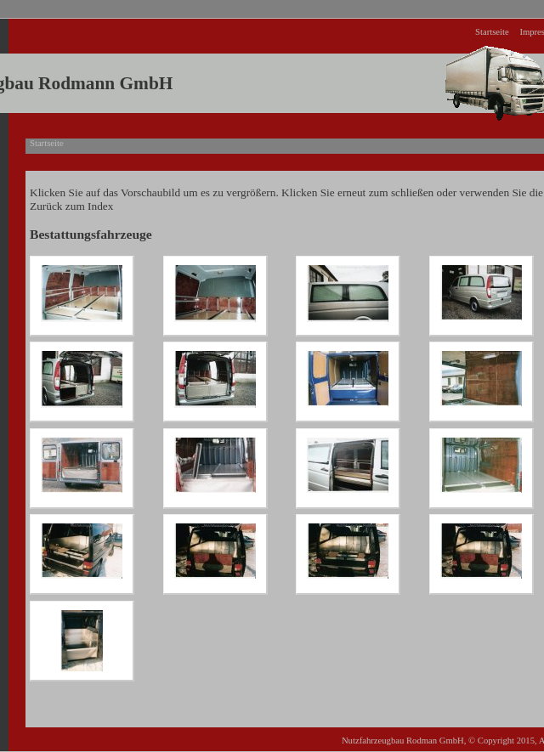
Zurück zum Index (71, 206)
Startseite (492, 32)
